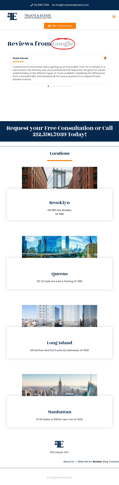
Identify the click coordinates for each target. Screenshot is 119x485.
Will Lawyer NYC (59, 452)
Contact (114, 461)
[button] (114, 16)
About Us (70, 461)
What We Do (85, 461)
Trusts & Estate (37, 15)
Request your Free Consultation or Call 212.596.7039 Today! (59, 131)
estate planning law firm (37, 18)
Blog (105, 461)
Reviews (97, 461)
